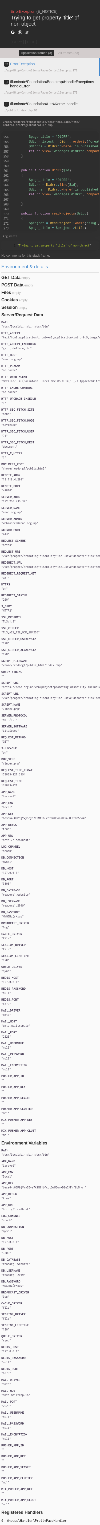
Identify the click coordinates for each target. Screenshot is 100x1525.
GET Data (11, 277)
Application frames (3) (36, 53)
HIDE (31, 42)
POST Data (12, 285)
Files (6, 292)
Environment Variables (24, 1143)
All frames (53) (68, 53)
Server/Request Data (22, 315)
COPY (17, 42)
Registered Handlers (22, 1512)
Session (9, 307)
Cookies (9, 300)
